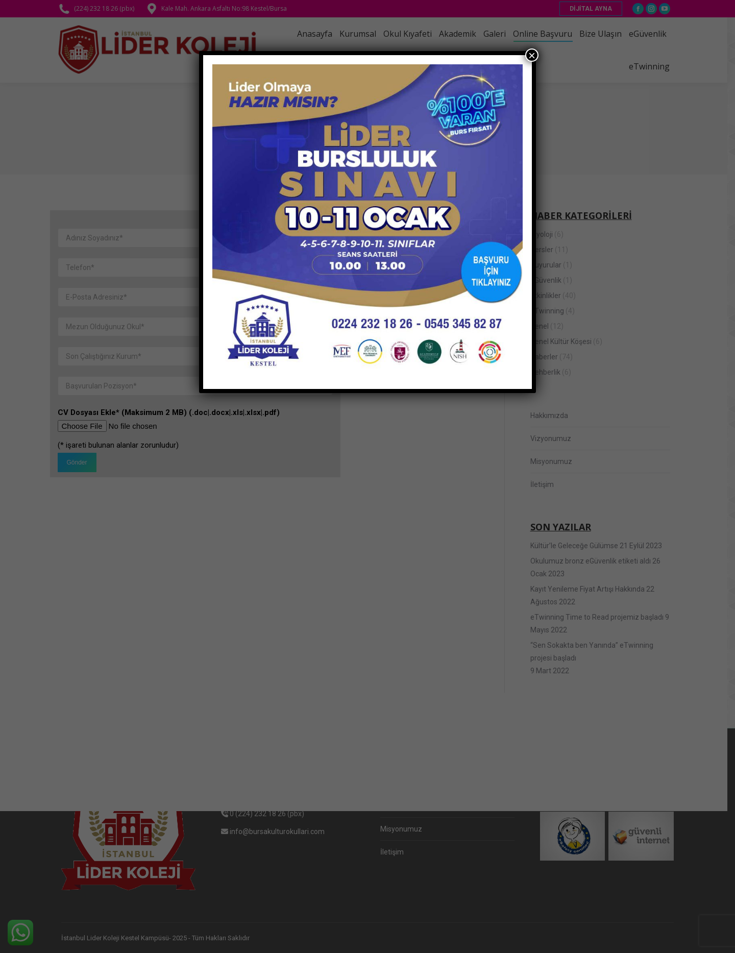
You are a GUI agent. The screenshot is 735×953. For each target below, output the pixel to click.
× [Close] (531, 55)
